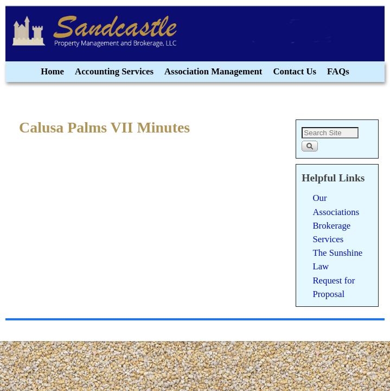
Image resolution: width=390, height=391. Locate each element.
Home (52, 71)
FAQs (338, 71)
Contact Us (294, 71)
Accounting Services (114, 71)
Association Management (213, 71)
